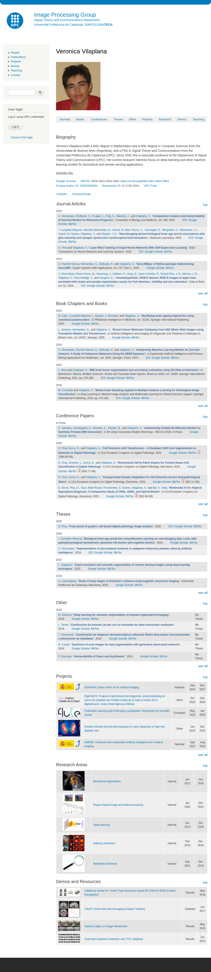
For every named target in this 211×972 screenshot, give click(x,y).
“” (138, 247)
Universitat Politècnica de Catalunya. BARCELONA (73, 24)
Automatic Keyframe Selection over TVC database (113, 939)
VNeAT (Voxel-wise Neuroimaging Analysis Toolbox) (114, 909)
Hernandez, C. (89, 264)
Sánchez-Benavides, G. (97, 229)
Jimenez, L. (75, 462)
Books (80, 119)
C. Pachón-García (68, 264)
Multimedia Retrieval (105, 863)
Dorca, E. (74, 448)
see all (202, 293)
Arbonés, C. (99, 428)
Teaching (16, 70)
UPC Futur (150, 185)
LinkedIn (61, 194)
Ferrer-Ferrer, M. (85, 273)
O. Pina (62, 247)
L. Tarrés (63, 624)
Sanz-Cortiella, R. (149, 273)
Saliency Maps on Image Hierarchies (105, 926)
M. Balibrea (65, 614)
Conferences (99, 119)
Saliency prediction (104, 843)
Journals (64, 119)
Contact (15, 75)
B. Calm (63, 315)
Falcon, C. (137, 229)
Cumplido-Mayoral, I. (81, 315)
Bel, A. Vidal (160, 487)
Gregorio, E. (106, 277)
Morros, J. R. (190, 273)
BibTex (72, 224)
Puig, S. (110, 216)
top (205, 204)
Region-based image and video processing (118, 804)
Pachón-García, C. (87, 349)
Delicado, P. (106, 264)
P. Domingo (65, 656)
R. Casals (64, 644)
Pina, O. (74, 487)
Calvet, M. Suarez (68, 233)
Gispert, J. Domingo (106, 315)
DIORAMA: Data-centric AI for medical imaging (111, 687)
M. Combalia (65, 390)
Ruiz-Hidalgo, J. (83, 277)
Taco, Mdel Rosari (91, 487)
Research (165, 119)
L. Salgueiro (65, 564)
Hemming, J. (103, 273)
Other (132, 119)
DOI (184, 220)
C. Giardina (65, 428)
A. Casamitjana (67, 581)
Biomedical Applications (107, 781)
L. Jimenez (64, 329)
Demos (15, 66)
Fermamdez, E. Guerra (117, 487)
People (15, 52)
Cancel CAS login (22, 137)
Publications (18, 57)
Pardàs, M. (114, 428)
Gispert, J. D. (109, 233)
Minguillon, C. (170, 229)
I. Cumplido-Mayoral (70, 229)
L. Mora (62, 370)
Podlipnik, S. (83, 216)
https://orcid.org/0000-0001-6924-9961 (144, 181)
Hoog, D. (132, 273)
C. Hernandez (66, 216)
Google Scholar (154, 251)
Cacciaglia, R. (153, 229)
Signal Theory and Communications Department (67, 20)
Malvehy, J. (122, 216)
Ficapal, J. (98, 216)
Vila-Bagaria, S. (82, 428)
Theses (118, 119)
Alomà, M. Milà (121, 229)
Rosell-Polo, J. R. (171, 273)
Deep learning (101, 824)
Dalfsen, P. (119, 273)
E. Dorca (63, 487)
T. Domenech (66, 634)
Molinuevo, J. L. (189, 229)
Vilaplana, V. (143, 216)
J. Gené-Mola (66, 273)
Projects (16, 61)
